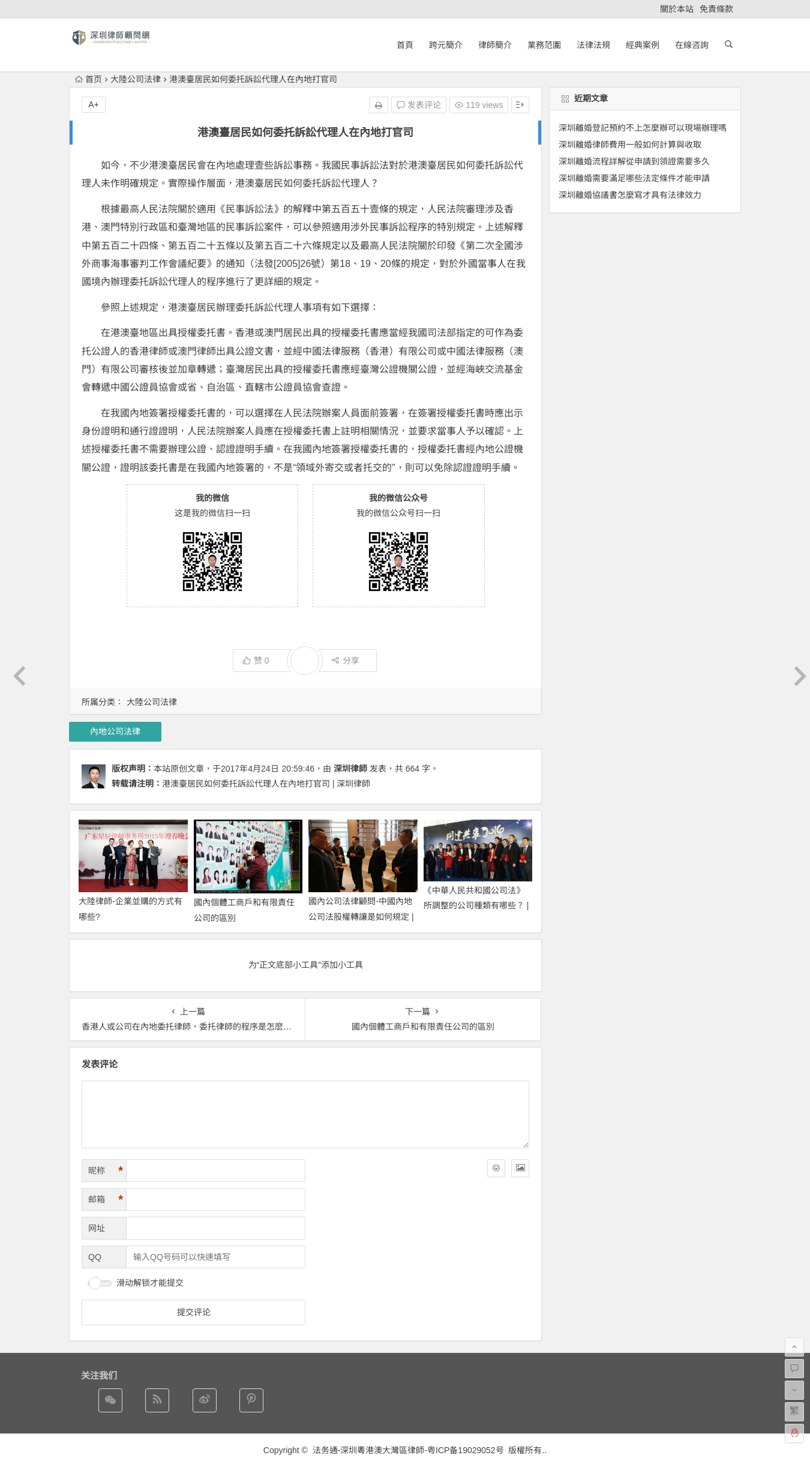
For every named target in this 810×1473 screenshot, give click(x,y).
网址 (96, 1228)
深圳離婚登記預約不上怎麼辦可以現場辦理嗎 (643, 128)
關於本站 (677, 9)
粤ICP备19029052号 (465, 1450)
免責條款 (716, 9)
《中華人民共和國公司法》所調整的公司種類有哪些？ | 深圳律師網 (476, 905)
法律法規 (593, 45)
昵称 (105, 1171)
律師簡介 (495, 45)
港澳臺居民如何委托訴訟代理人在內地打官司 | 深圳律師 (266, 783)
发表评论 (419, 105)
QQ (94, 1257)
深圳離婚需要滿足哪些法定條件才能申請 (634, 178)
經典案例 (642, 45)
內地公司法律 (115, 731)
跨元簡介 (446, 45)
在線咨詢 (692, 45)
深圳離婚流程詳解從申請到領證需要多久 (634, 161)
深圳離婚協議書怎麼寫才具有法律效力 (630, 195)
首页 (88, 79)
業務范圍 (544, 45)
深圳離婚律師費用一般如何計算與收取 (630, 144)
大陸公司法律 (135, 79)
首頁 (405, 45)
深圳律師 (350, 768)
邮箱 (105, 1200)
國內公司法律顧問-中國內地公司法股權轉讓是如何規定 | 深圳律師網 (361, 916)
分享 (345, 660)
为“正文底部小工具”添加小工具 (305, 965)
